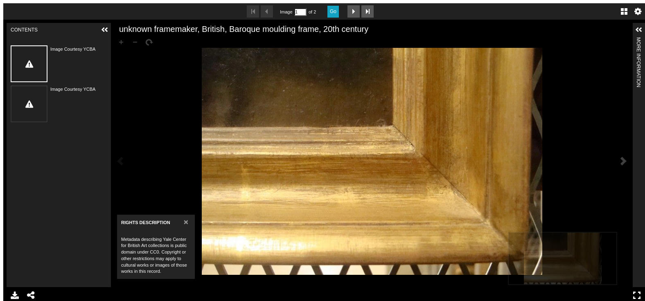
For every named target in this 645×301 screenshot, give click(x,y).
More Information (638, 40)
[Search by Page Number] (300, 12)
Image (286, 11)
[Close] (186, 221)
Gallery (624, 11)
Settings (638, 11)
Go (333, 11)
